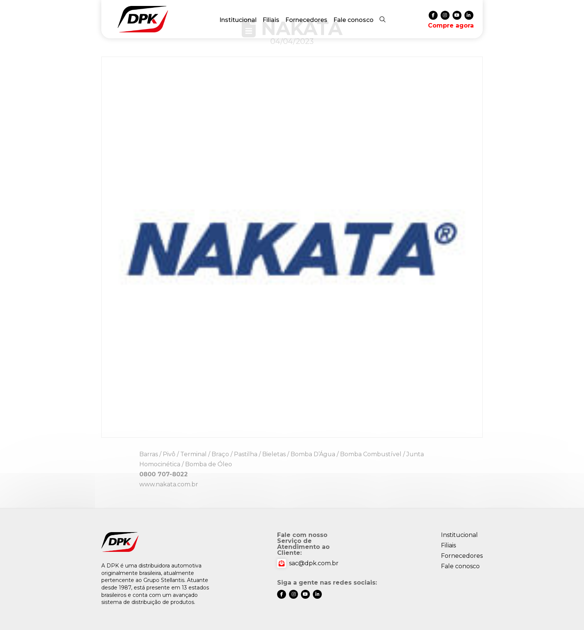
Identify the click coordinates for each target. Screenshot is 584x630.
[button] (382, 19)
